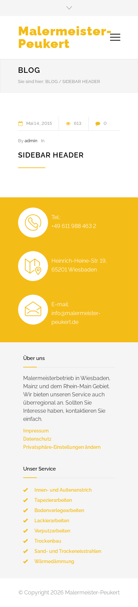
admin (31, 140)
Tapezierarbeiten (53, 500)
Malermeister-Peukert (65, 37)
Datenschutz (37, 439)
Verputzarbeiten (52, 531)
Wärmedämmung (54, 561)
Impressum (36, 430)
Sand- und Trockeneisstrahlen (67, 551)
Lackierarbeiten (51, 520)
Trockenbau (47, 541)
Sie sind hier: (31, 81)
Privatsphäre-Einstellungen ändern (62, 447)
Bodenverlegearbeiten (59, 510)
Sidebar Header (51, 155)
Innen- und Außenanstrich (63, 490)
